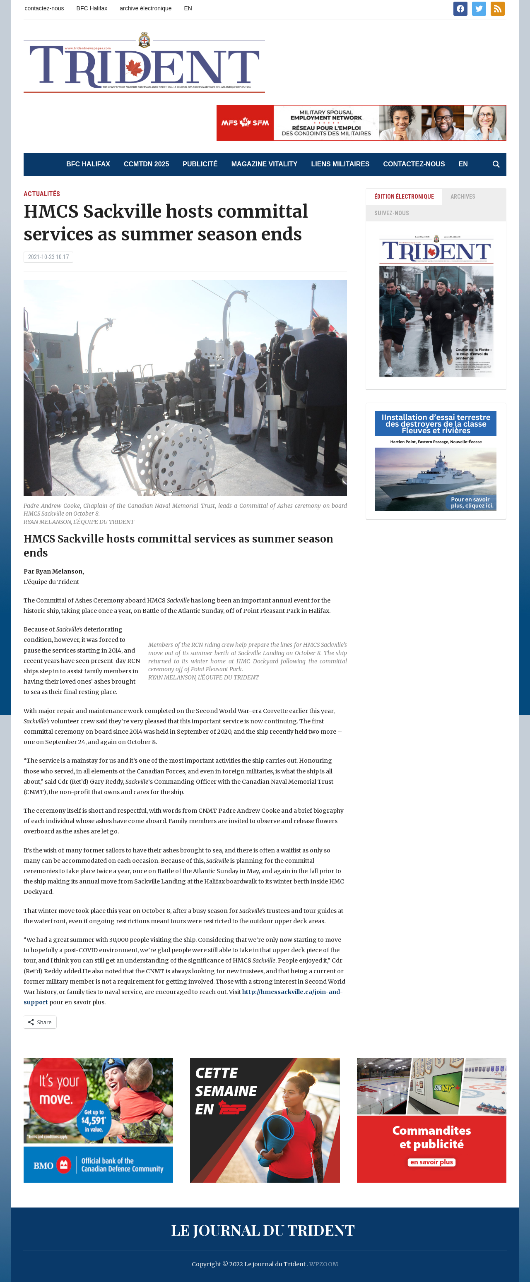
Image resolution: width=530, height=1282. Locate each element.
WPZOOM (323, 1264)
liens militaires (340, 164)
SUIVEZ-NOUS (391, 213)
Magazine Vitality (264, 164)
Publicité (200, 164)
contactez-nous (44, 8)
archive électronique (145, 8)
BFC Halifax (92, 8)
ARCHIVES (462, 196)
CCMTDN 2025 (146, 164)
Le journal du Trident (263, 1229)
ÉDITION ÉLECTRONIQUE (404, 196)
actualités (42, 194)
